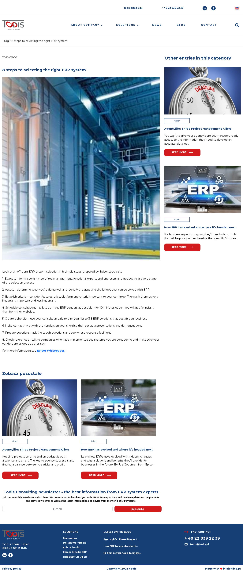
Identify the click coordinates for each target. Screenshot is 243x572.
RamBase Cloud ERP (75, 556)
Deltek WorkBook (74, 542)
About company (85, 25)
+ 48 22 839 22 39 (172, 7)
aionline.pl (233, 568)
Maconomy (70, 538)
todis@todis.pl (133, 7)
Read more (21, 475)
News (157, 25)
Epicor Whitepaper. (51, 350)
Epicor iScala (71, 547)
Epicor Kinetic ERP (75, 552)
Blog (181, 25)
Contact (209, 25)
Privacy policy (11, 568)
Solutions (125, 25)
